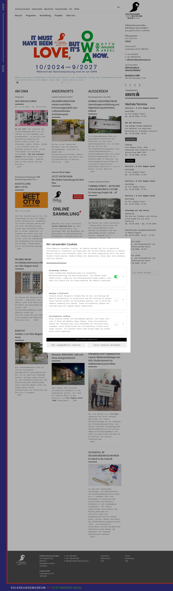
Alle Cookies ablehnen (107, 345)
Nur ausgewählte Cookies (66, 345)
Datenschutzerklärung (56, 263)
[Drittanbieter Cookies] (117, 323)
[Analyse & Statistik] (117, 299)
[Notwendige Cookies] (117, 276)
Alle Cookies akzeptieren (86, 339)
